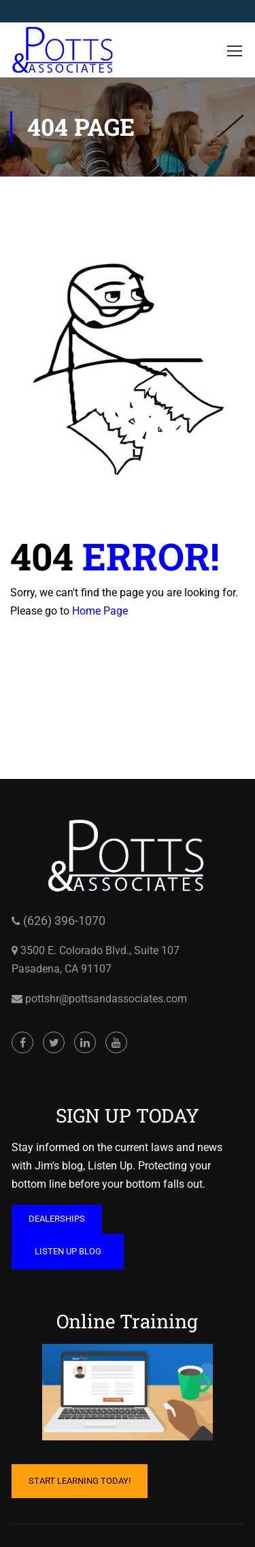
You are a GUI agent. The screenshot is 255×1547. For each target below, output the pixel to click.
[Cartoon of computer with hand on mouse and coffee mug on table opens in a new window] (127, 1392)
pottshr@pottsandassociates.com (104, 998)
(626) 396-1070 (62, 920)
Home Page (100, 610)
